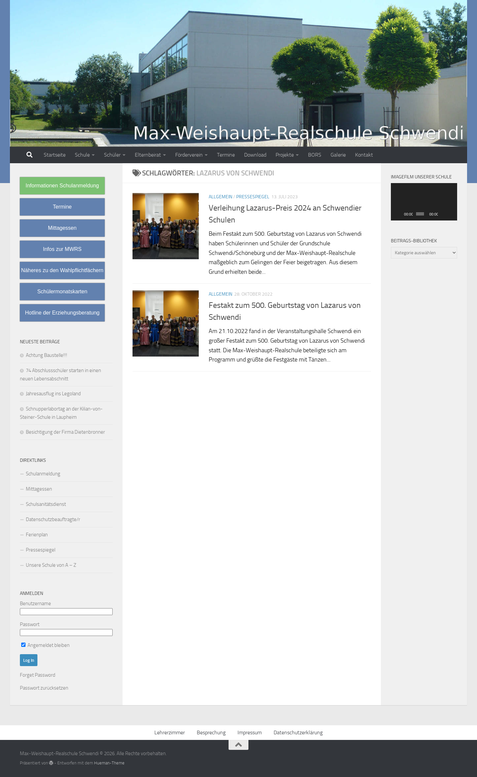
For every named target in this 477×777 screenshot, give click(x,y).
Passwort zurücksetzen (44, 688)
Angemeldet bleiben (45, 645)
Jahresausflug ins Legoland (53, 394)
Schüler (112, 155)
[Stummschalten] (443, 214)
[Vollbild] (451, 214)
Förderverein (189, 155)
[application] (424, 201)
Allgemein (220, 197)
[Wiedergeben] (399, 214)
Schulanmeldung (43, 474)
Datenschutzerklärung (298, 732)
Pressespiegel (252, 197)
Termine (226, 155)
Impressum (250, 732)
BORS (314, 155)
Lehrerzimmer (169, 732)
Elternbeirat (148, 155)
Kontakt (364, 155)
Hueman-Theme (109, 762)
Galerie (338, 155)
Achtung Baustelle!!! (46, 355)
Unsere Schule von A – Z (51, 565)
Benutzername (35, 604)
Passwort (29, 624)
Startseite (55, 155)
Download (255, 155)
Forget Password (37, 675)
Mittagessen (39, 489)
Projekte (285, 155)
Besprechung (211, 732)
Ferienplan (37, 535)
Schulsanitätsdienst (46, 504)
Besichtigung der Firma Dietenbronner (65, 432)
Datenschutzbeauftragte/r (53, 519)
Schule (82, 155)
